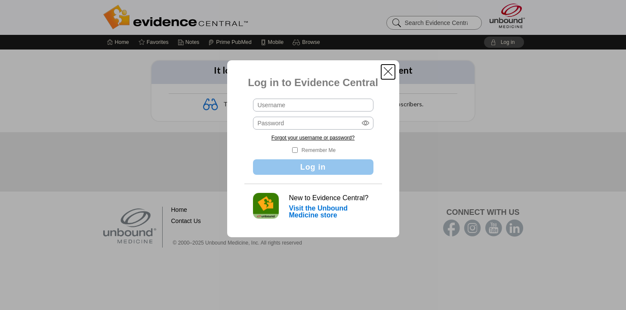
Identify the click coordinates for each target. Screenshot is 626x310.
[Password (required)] (313, 123)
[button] (388, 72)
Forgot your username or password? (313, 138)
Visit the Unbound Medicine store (318, 212)
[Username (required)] (313, 105)
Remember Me (319, 150)
